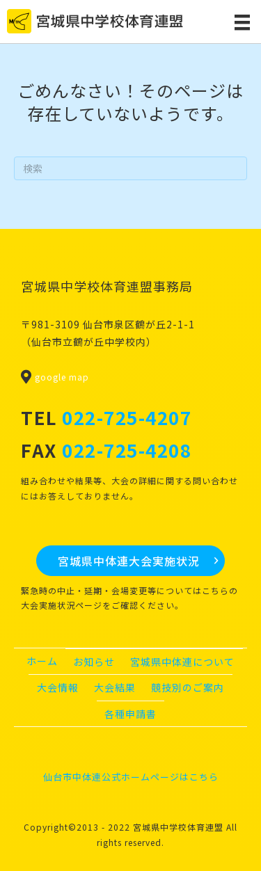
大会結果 (115, 687)
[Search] (130, 168)
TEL (106, 417)
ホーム (42, 661)
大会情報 (58, 687)
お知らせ (94, 662)
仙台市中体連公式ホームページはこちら (131, 776)
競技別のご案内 (187, 687)
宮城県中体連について (182, 662)
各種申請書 (130, 714)
